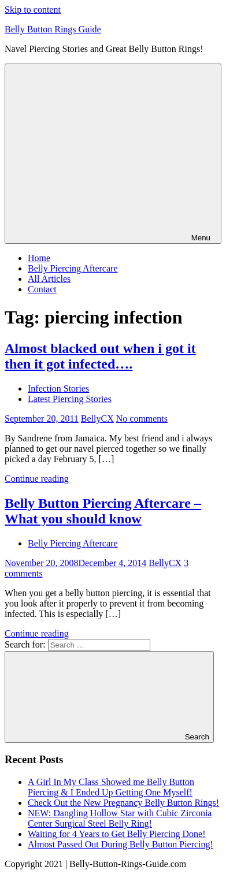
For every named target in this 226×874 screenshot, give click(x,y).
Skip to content (33, 9)
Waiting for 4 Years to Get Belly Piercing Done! (117, 834)
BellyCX (97, 418)
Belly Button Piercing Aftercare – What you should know (103, 511)
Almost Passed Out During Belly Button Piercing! (120, 844)
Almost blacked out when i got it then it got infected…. (100, 356)
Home (39, 258)
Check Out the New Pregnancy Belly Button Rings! (123, 803)
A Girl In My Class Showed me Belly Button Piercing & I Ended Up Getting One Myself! (111, 787)
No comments (142, 418)
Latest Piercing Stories (70, 399)
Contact (42, 289)
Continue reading (37, 479)
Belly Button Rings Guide (53, 29)
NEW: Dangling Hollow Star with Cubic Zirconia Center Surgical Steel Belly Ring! (120, 818)
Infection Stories (58, 388)
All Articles (49, 279)
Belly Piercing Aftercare (73, 268)
